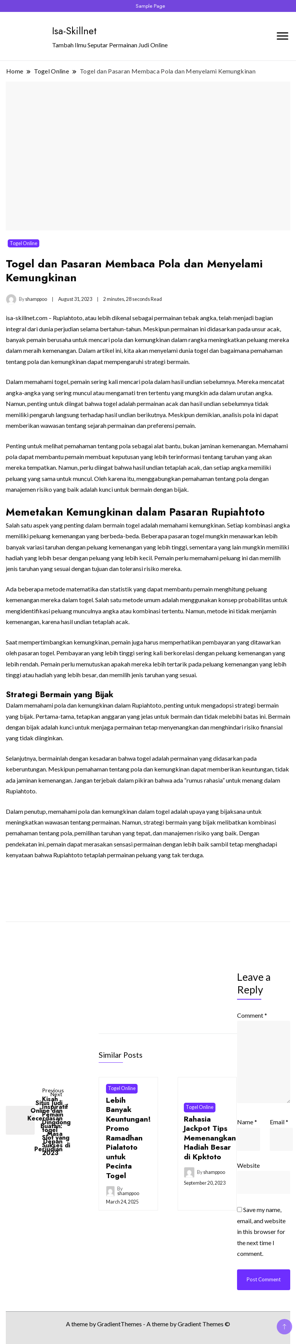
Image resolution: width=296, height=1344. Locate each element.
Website (248, 1165)
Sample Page (150, 6)
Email (279, 1121)
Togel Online (23, 243)
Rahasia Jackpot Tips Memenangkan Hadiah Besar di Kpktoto (210, 1138)
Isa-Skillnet (74, 30)
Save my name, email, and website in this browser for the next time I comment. (261, 1231)
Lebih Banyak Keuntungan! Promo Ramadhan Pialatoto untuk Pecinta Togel (128, 1138)
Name (247, 1121)
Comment (252, 1015)
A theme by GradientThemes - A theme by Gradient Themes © (148, 1323)
